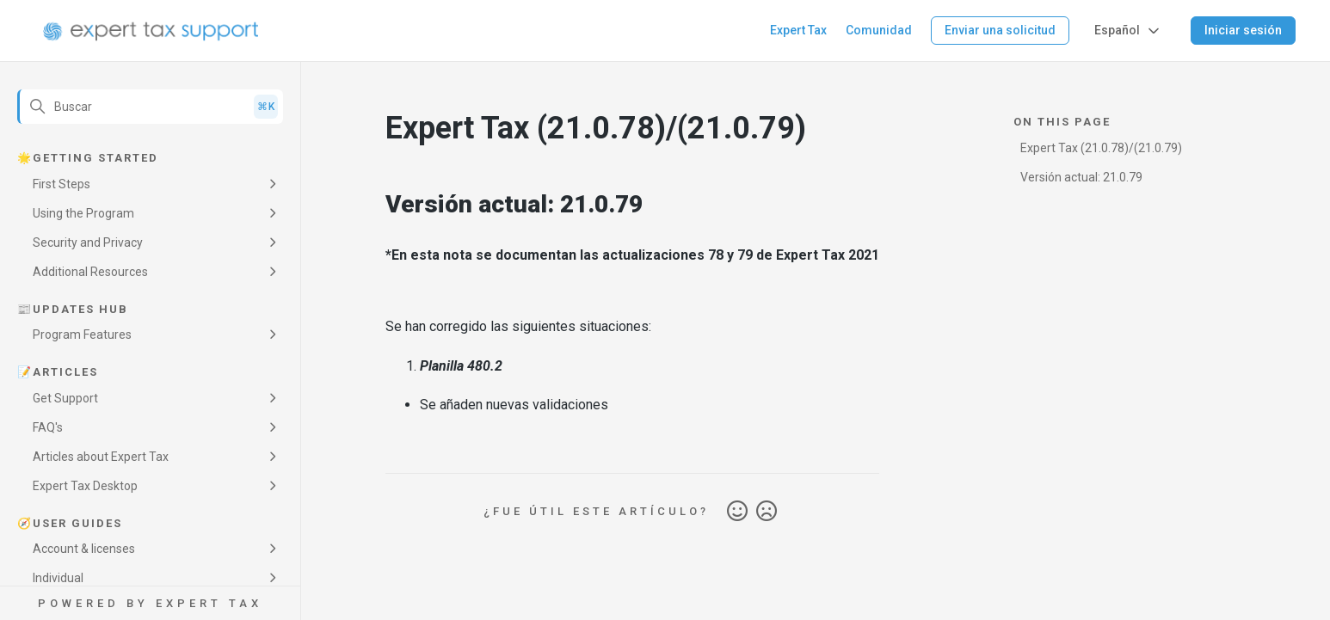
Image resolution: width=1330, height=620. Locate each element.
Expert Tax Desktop (85, 486)
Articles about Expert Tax (101, 456)
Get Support (65, 398)
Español (1128, 31)
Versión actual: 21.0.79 (1081, 177)
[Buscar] (150, 106)
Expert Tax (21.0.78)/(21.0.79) (1101, 148)
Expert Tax (798, 30)
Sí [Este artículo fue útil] (737, 512)
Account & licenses (84, 549)
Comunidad (879, 30)
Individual (58, 578)
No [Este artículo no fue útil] (766, 512)
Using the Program (83, 213)
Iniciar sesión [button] (1243, 30)
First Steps (61, 184)
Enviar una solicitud (1000, 30)
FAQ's (48, 427)
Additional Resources (90, 272)
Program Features (82, 334)
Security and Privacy (88, 242)
